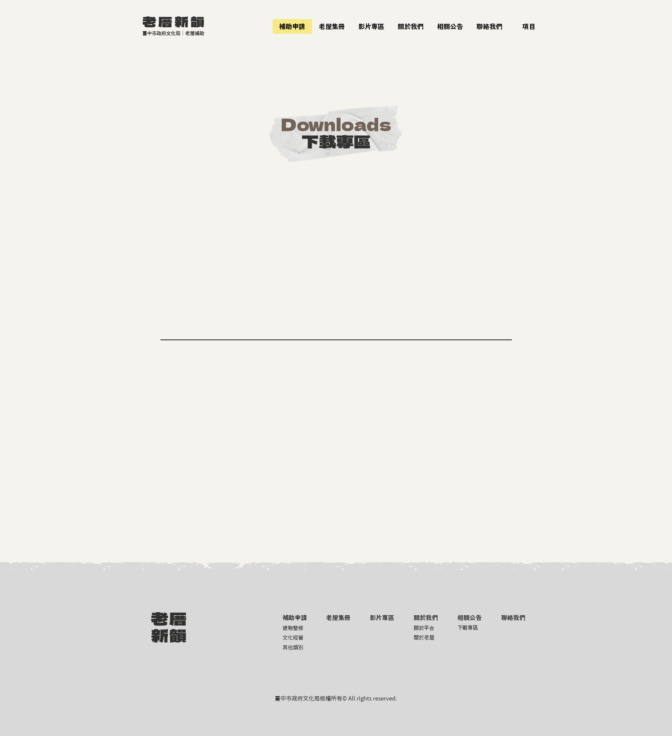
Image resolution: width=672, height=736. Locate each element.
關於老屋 (424, 637)
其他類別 (293, 647)
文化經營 (293, 637)
